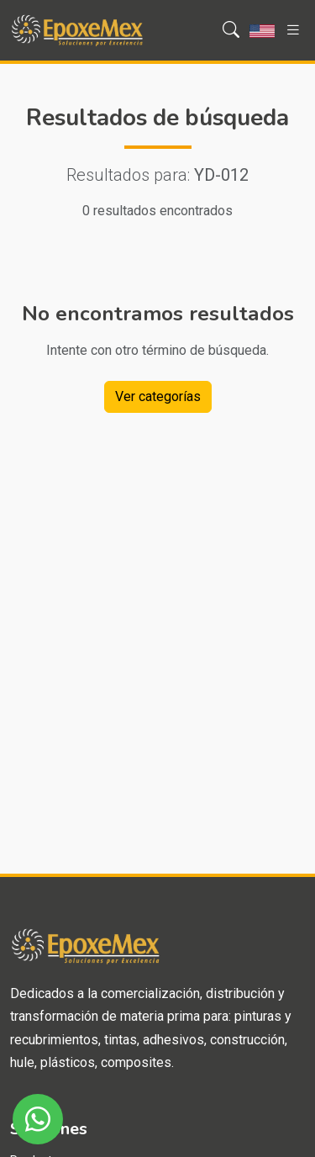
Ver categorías (158, 396)
